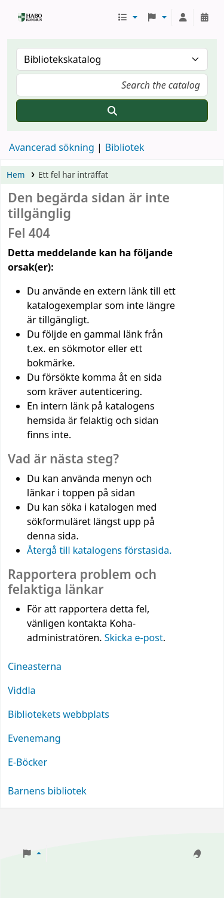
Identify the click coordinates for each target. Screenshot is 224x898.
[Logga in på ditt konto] (183, 17)
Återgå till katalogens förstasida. (99, 550)
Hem (15, 174)
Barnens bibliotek (47, 790)
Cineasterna (35, 666)
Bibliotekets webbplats (58, 714)
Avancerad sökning (51, 147)
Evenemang (34, 738)
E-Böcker (27, 762)
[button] (127, 17)
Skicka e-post (134, 637)
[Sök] (112, 110)
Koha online (22, 17)
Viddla (22, 690)
